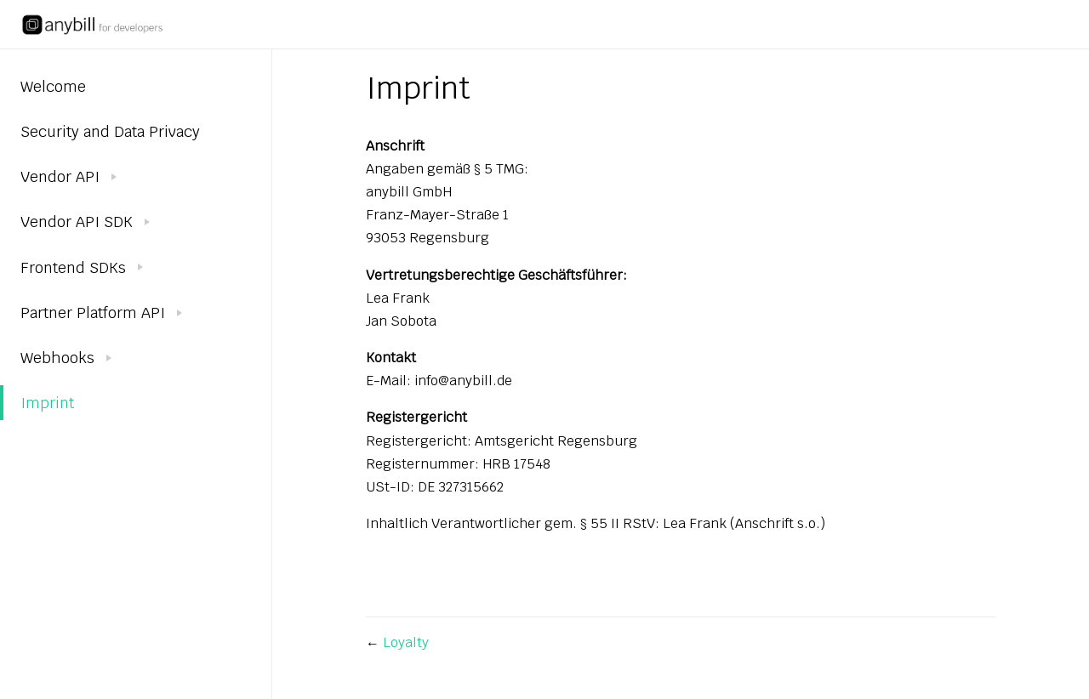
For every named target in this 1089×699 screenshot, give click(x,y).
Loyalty (406, 642)
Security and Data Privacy (110, 131)
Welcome (53, 86)
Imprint (47, 402)
